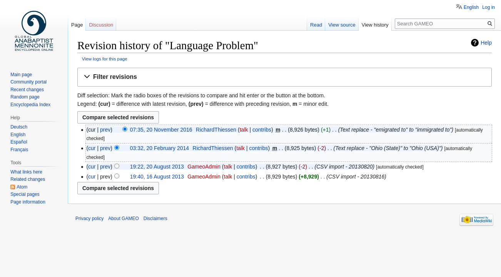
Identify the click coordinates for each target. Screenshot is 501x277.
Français (19, 149)
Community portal (28, 82)
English (471, 7)
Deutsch (18, 127)
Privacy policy (89, 218)
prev (105, 130)
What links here (26, 172)
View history (375, 25)
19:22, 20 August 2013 (157, 167)
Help (486, 43)
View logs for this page (104, 58)
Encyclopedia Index (30, 104)
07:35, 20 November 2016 (161, 130)
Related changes (27, 179)
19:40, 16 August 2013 (157, 177)
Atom (22, 187)
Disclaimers (155, 218)
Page (77, 25)
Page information (27, 202)
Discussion (101, 25)
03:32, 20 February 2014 (159, 148)
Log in (488, 7)
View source (342, 25)
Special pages (24, 194)
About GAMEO (123, 218)
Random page (24, 97)
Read (316, 25)
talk (244, 130)
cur (91, 148)
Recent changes (27, 89)
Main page (21, 74)
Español (18, 142)
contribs (261, 130)
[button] (284, 77)
